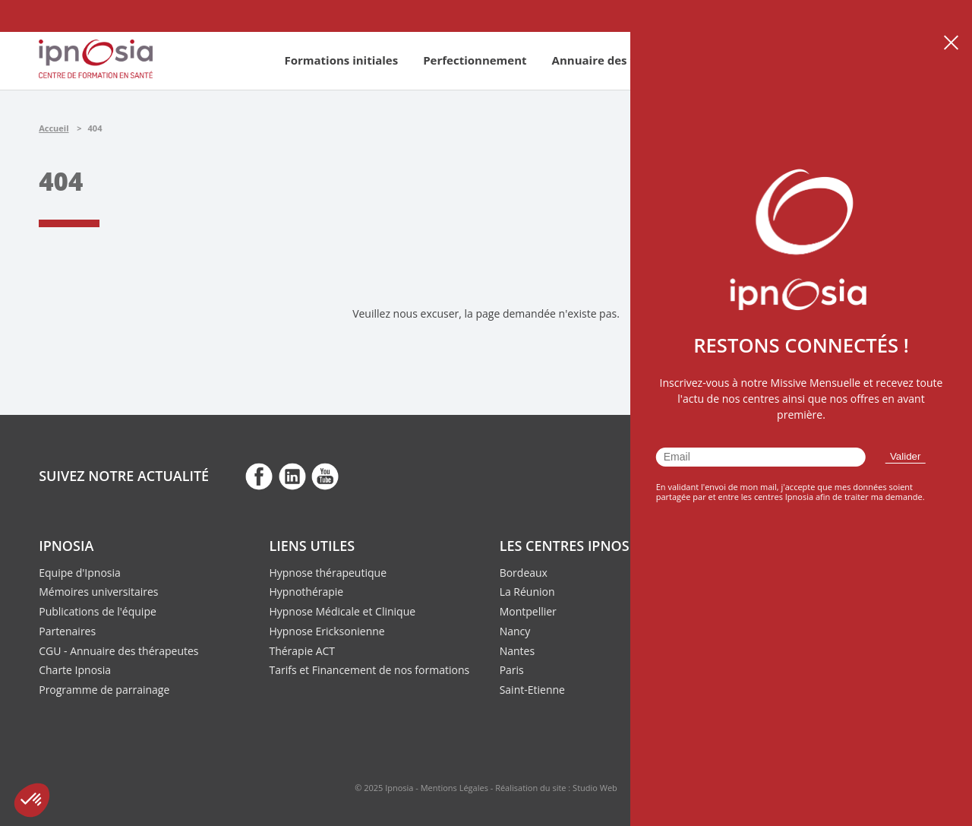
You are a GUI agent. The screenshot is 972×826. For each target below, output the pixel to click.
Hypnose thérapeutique (328, 572)
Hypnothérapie (306, 591)
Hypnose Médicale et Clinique (342, 611)
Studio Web (595, 787)
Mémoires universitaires (98, 591)
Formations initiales (341, 60)
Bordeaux (524, 572)
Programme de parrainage (104, 689)
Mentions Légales (454, 787)
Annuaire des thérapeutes (626, 60)
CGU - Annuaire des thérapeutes (118, 651)
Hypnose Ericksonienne (326, 631)
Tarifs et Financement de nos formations (369, 670)
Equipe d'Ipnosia (80, 572)
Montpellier (528, 611)
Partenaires (67, 631)
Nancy (515, 631)
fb (259, 475)
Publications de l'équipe (97, 611)
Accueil (53, 128)
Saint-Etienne (532, 689)
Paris (512, 670)
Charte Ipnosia (75, 670)
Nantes (517, 651)
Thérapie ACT (302, 651)
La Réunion (527, 591)
